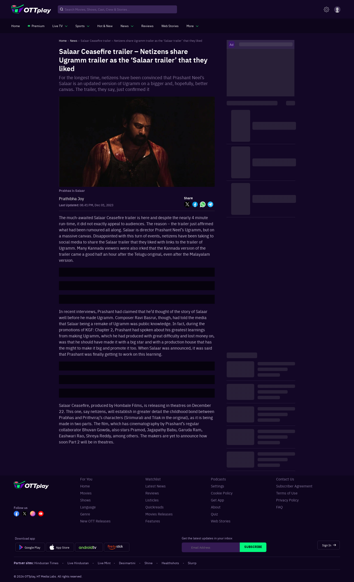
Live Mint (104, 563)
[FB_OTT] (16, 514)
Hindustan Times (46, 563)
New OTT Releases (95, 520)
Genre (85, 513)
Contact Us (285, 478)
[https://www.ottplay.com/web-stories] (170, 26)
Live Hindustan (78, 563)
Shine (148, 563)
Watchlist (153, 478)
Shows (85, 499)
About (216, 506)
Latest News (155, 485)
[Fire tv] (116, 547)
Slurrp (192, 563)
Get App (217, 499)
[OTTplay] (31, 9)
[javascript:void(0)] (60, 26)
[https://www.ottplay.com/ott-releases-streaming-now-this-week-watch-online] (105, 26)
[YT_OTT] (41, 514)
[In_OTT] (32, 514)
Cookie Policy (222, 492)
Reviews (152, 492)
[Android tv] (89, 547)
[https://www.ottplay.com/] (15, 26)
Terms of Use (287, 492)
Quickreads (154, 506)
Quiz (214, 513)
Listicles (152, 499)
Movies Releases (159, 513)
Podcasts (218, 478)
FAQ (279, 506)
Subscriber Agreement (294, 485)
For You (86, 478)
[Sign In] (328, 545)
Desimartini (127, 563)
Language (88, 506)
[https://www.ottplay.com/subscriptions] (36, 26)
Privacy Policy (287, 499)
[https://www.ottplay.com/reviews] (147, 26)
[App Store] (60, 547)
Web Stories (221, 520)
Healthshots (171, 563)
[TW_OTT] (24, 514)
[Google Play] (30, 547)
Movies (86, 492)
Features (152, 520)
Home (85, 485)
